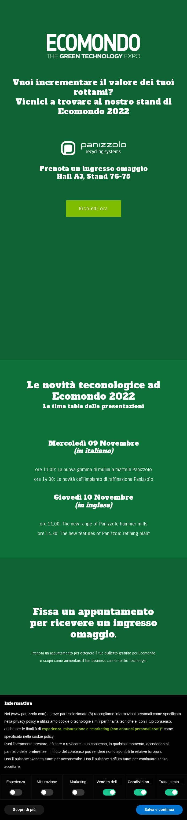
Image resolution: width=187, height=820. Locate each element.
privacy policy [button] (24, 721)
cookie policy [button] (42, 736)
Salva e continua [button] (159, 809)
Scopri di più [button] (24, 809)
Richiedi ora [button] (93, 209)
